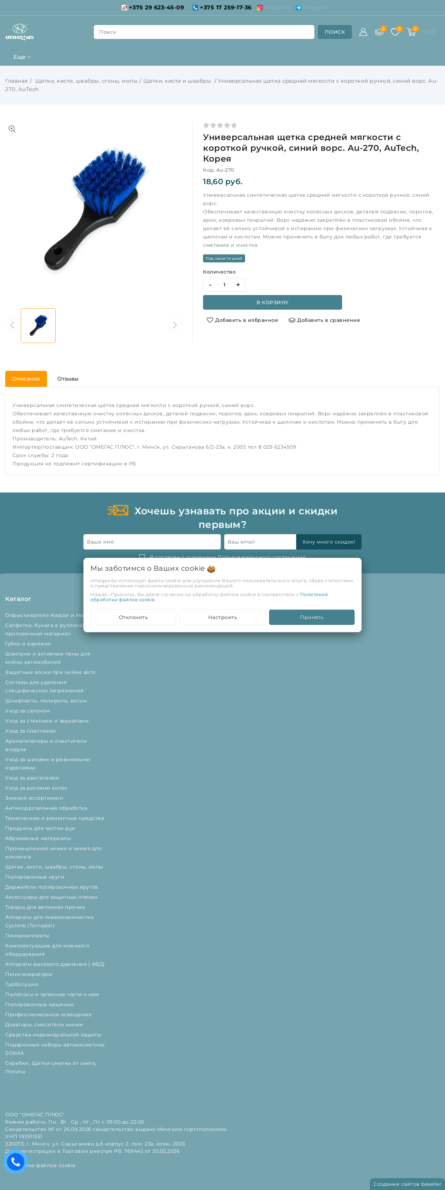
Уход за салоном (28, 711)
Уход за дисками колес (37, 788)
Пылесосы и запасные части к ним (53, 994)
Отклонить (133, 617)
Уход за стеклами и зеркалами (47, 721)
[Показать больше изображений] (12, 129)
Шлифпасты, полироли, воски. (47, 701)
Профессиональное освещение (49, 1014)
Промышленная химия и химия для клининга (53, 852)
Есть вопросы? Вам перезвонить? (17, 1164)
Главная (16, 81)
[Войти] (363, 31)
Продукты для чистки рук (40, 828)
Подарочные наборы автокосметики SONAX (55, 1049)
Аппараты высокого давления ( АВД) (55, 964)
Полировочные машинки (40, 1004)
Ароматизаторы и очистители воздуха (46, 745)
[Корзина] (411, 31)
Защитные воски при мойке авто (51, 672)
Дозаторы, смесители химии (45, 1024)
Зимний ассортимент (35, 798)
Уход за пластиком (31, 731)
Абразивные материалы (39, 838)
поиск (107, 32)
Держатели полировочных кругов (52, 887)
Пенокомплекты (28, 935)
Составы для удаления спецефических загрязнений (45, 686)
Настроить (222, 617)
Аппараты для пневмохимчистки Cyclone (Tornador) (49, 921)
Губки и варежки (30, 644)
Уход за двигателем (33, 778)
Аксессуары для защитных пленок (52, 897)
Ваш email (241, 542)
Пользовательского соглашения (262, 557)
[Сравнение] (379, 31)
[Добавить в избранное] (242, 320)
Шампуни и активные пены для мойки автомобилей (47, 658)
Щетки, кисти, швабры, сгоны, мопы (85, 81)
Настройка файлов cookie (40, 1165)
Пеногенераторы (29, 974)
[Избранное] (395, 31)
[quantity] (224, 285)
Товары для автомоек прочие (46, 907)
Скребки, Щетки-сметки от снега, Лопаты (51, 1067)
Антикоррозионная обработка (47, 808)
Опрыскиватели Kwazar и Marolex (51, 615)
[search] (335, 32)
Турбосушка (22, 984)
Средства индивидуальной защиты (54, 1035)
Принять (312, 617)
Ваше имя (100, 542)
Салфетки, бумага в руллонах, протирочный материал (45, 629)
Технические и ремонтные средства (55, 818)
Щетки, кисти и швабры (178, 81)
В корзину (273, 302)
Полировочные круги (36, 877)
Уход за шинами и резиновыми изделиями (48, 763)
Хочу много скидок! (328, 542)
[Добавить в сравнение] (324, 320)
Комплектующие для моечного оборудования (47, 950)
